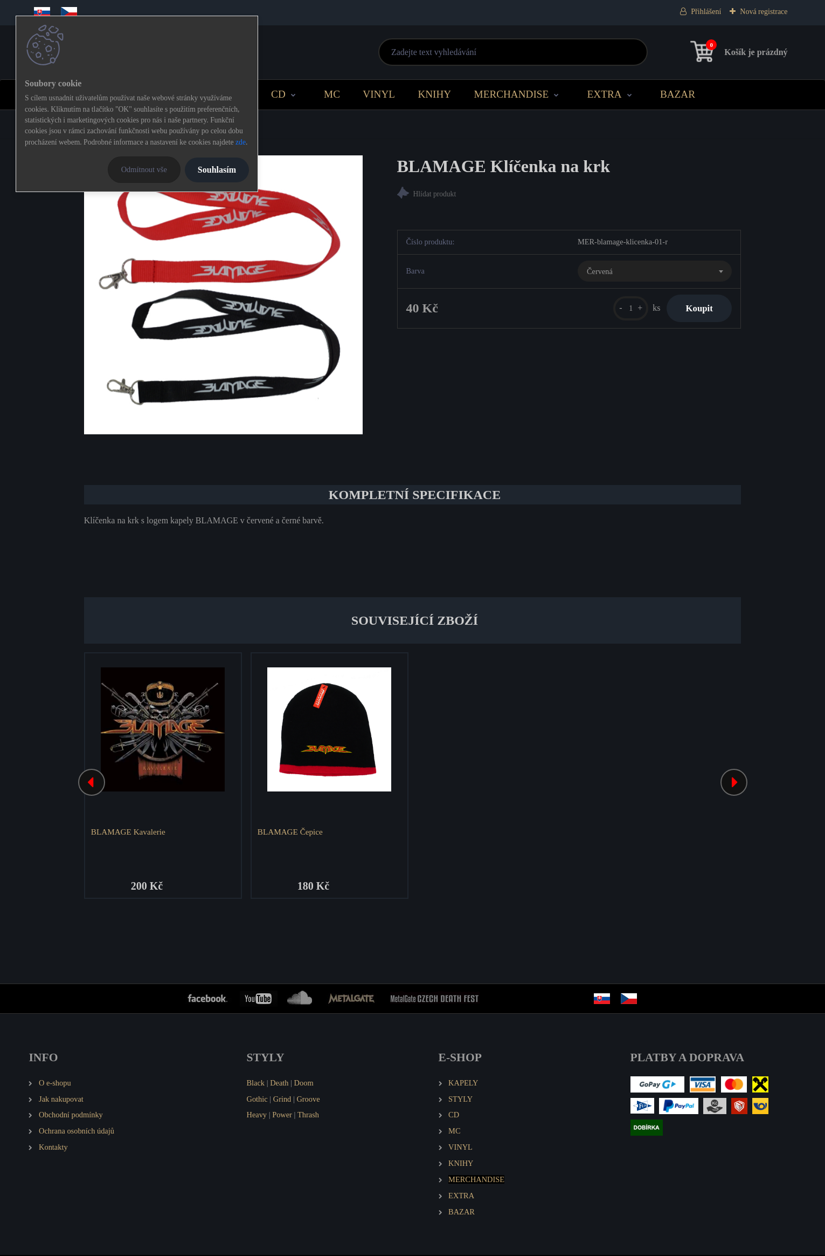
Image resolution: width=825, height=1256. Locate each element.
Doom (304, 1083)
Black (255, 1083)
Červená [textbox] (600, 272)
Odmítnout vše (144, 169)
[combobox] (655, 272)
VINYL (379, 94)
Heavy (256, 1115)
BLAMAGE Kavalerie (129, 831)
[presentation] (91, 782)
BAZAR (677, 94)
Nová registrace (763, 12)
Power (282, 1115)
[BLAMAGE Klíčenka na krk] (223, 294)
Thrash (308, 1115)
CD (278, 94)
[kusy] (624, 309)
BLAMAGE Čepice (290, 831)
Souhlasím (217, 169)
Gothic (256, 1099)
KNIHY (434, 94)
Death (279, 1083)
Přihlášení (706, 12)
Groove (308, 1099)
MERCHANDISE (511, 94)
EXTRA (604, 94)
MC (332, 94)
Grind (282, 1099)
